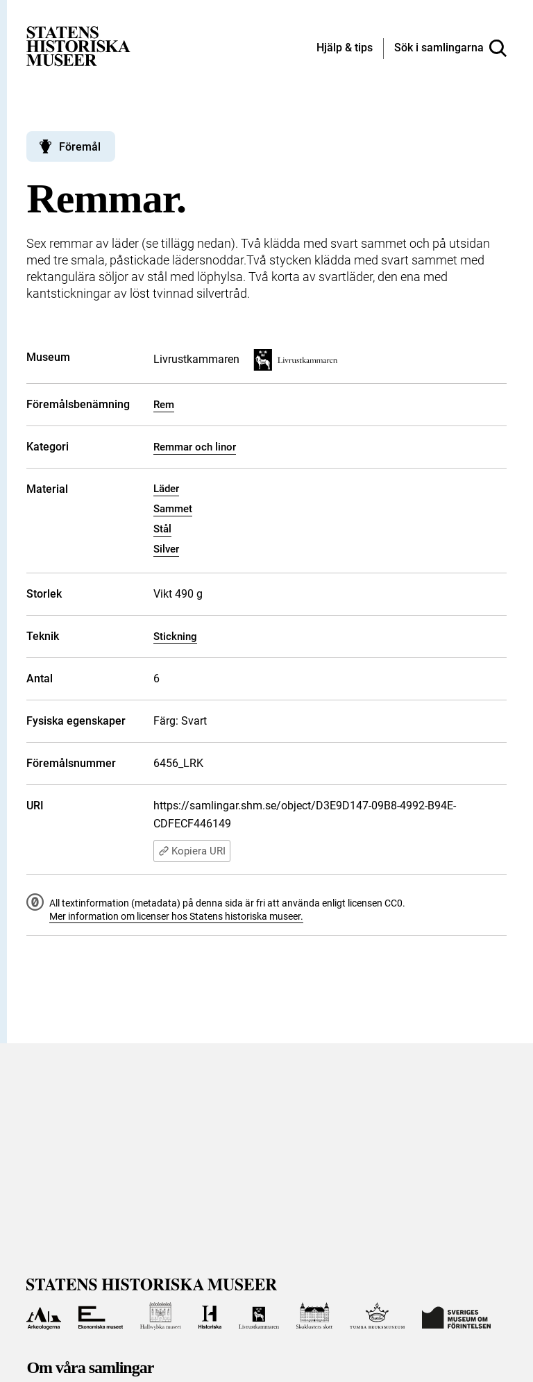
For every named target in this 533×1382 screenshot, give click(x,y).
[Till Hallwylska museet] (160, 1316)
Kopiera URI (192, 851)
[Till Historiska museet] (209, 1316)
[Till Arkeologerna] (43, 1316)
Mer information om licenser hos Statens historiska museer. (176, 916)
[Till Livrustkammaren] (259, 1316)
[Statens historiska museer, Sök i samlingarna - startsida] (78, 45)
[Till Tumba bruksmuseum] (377, 1316)
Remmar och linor (194, 447)
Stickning (175, 636)
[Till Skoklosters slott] (314, 1316)
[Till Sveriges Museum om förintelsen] (456, 1316)
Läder (166, 488)
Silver (166, 549)
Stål (162, 529)
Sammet (172, 509)
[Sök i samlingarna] (450, 49)
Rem (163, 404)
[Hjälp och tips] (344, 49)
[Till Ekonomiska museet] (100, 1316)
